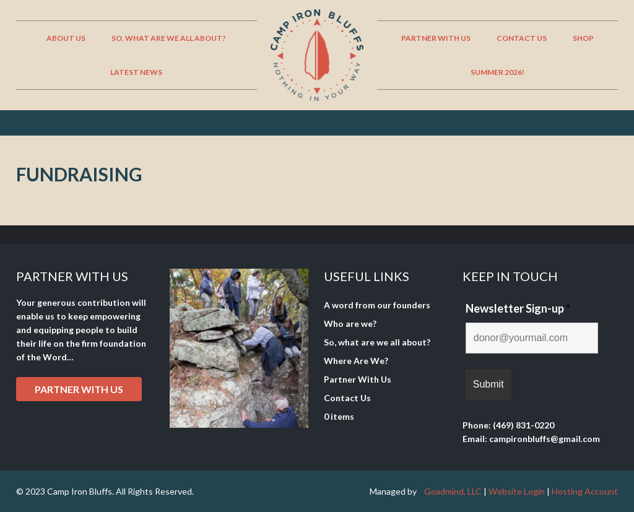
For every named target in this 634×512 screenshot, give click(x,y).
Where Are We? (356, 360)
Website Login (517, 491)
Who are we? (350, 323)
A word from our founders (377, 305)
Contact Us (347, 398)
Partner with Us (79, 389)
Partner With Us (357, 379)
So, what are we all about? (377, 342)
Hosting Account (585, 491)
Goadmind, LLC (453, 491)
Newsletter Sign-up (518, 308)
